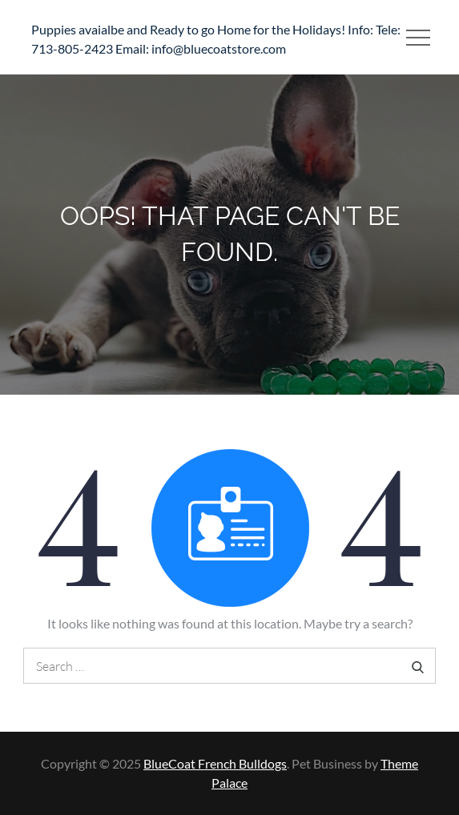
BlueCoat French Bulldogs (215, 763)
